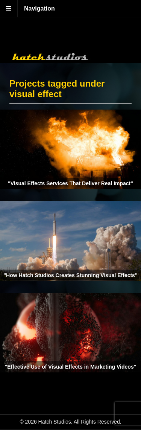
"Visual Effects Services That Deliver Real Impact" (70, 183)
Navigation (39, 8)
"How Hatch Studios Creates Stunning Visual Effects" (70, 275)
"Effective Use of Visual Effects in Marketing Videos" (70, 367)
